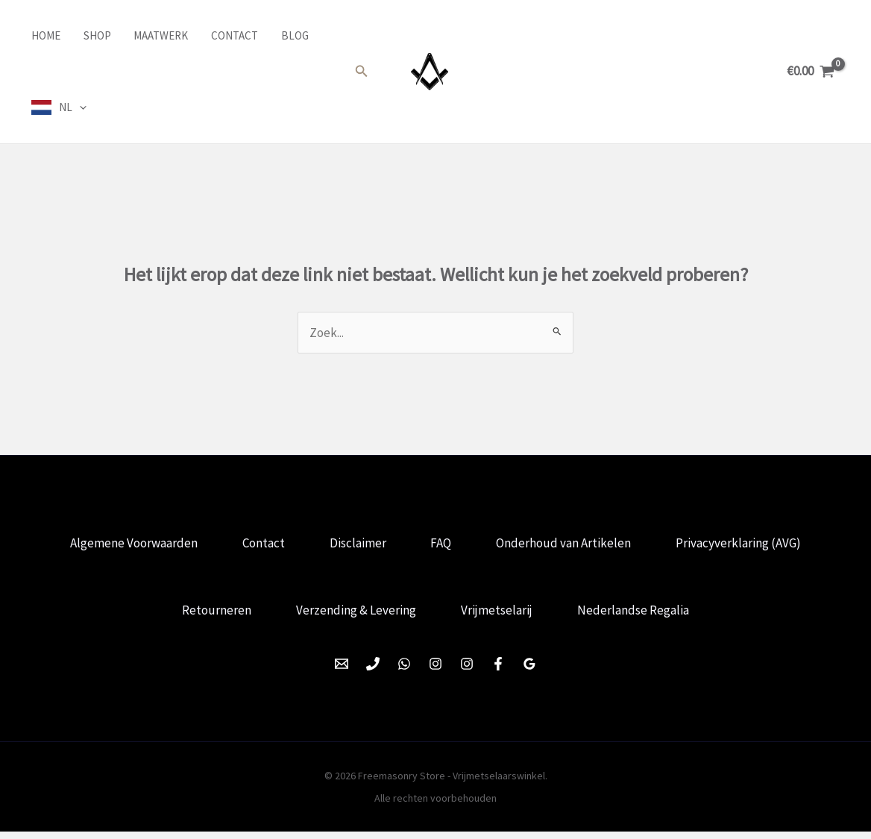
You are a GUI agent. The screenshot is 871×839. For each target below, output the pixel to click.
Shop (95, 35)
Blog (291, 35)
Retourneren (212, 615)
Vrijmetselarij (498, 615)
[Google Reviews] (529, 671)
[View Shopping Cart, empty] (810, 71)
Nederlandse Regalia (638, 615)
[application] (78, 107)
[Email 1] (341, 671)
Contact (231, 35)
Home (44, 35)
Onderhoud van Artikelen (568, 545)
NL (71, 107)
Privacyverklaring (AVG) (746, 545)
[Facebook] (498, 671)
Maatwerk (158, 35)
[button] (361, 71)
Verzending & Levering (355, 615)
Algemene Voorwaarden (126, 545)
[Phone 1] (373, 671)
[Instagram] (435, 671)
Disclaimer (356, 545)
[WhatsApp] (404, 671)
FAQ (443, 545)
